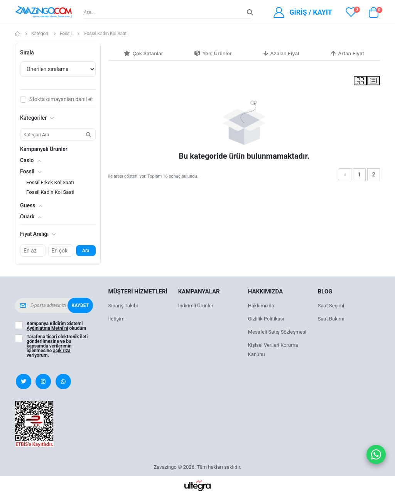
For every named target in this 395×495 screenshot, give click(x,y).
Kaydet (80, 305)
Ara (85, 250)
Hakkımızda (261, 306)
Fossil (66, 33)
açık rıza (62, 350)
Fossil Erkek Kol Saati (50, 182)
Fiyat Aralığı (38, 234)
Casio (27, 160)
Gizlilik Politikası (266, 319)
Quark (27, 217)
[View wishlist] (351, 12)
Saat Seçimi (331, 306)
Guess (27, 205)
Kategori (39, 33)
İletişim (116, 319)
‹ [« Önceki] (345, 174)
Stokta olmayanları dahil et (61, 99)
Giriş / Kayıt (310, 12)
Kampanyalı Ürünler (44, 149)
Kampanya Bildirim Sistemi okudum (56, 326)
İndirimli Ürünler (195, 306)
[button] (373, 14)
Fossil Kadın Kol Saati (50, 192)
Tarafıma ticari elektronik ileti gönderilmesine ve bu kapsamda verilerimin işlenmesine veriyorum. (57, 346)
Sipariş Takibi (123, 306)
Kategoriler (37, 118)
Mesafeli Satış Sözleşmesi (277, 332)
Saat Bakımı (331, 319)
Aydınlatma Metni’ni (47, 328)
